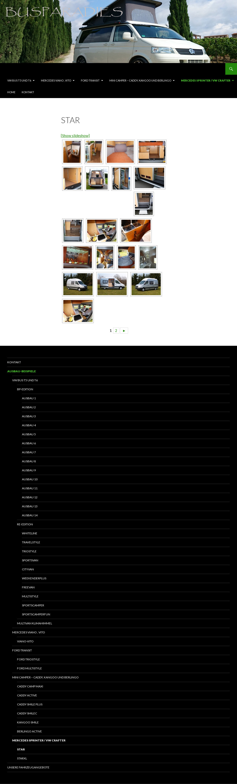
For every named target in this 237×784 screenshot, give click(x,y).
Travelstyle (31, 542)
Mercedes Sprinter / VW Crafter (205, 80)
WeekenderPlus (34, 578)
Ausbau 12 (30, 497)
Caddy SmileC (27, 713)
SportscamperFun (36, 614)
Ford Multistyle (29, 668)
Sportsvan (30, 560)
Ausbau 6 (29, 443)
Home (11, 92)
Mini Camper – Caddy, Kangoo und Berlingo (140, 80)
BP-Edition (25, 389)
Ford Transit (90, 80)
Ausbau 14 (30, 515)
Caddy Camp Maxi (30, 686)
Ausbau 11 (30, 488)
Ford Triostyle (28, 659)
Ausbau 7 (29, 452)
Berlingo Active (29, 731)
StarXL (22, 758)
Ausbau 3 (29, 416)
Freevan (28, 587)
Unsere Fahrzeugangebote (28, 767)
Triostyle (29, 551)
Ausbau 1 (29, 398)
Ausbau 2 (29, 407)
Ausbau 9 (29, 470)
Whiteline (29, 533)
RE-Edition (25, 524)
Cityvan (28, 569)
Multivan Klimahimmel (34, 623)
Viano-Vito (25, 641)
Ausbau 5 (29, 434)
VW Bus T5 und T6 (19, 80)
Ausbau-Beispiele (21, 371)
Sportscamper (33, 605)
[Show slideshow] (75, 135)
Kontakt (28, 92)
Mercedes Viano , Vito (56, 80)
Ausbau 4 (29, 425)
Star (21, 749)
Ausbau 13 (30, 506)
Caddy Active (27, 695)
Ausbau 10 (30, 479)
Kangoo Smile (28, 722)
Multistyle (30, 596)
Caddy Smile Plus (29, 704)
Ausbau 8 (29, 461)
